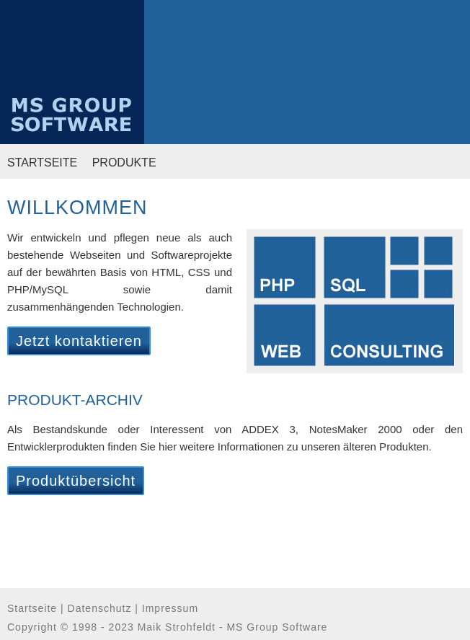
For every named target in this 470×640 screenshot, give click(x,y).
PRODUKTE (124, 162)
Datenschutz (100, 608)
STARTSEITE (42, 162)
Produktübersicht (76, 481)
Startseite (32, 608)
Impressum (170, 608)
